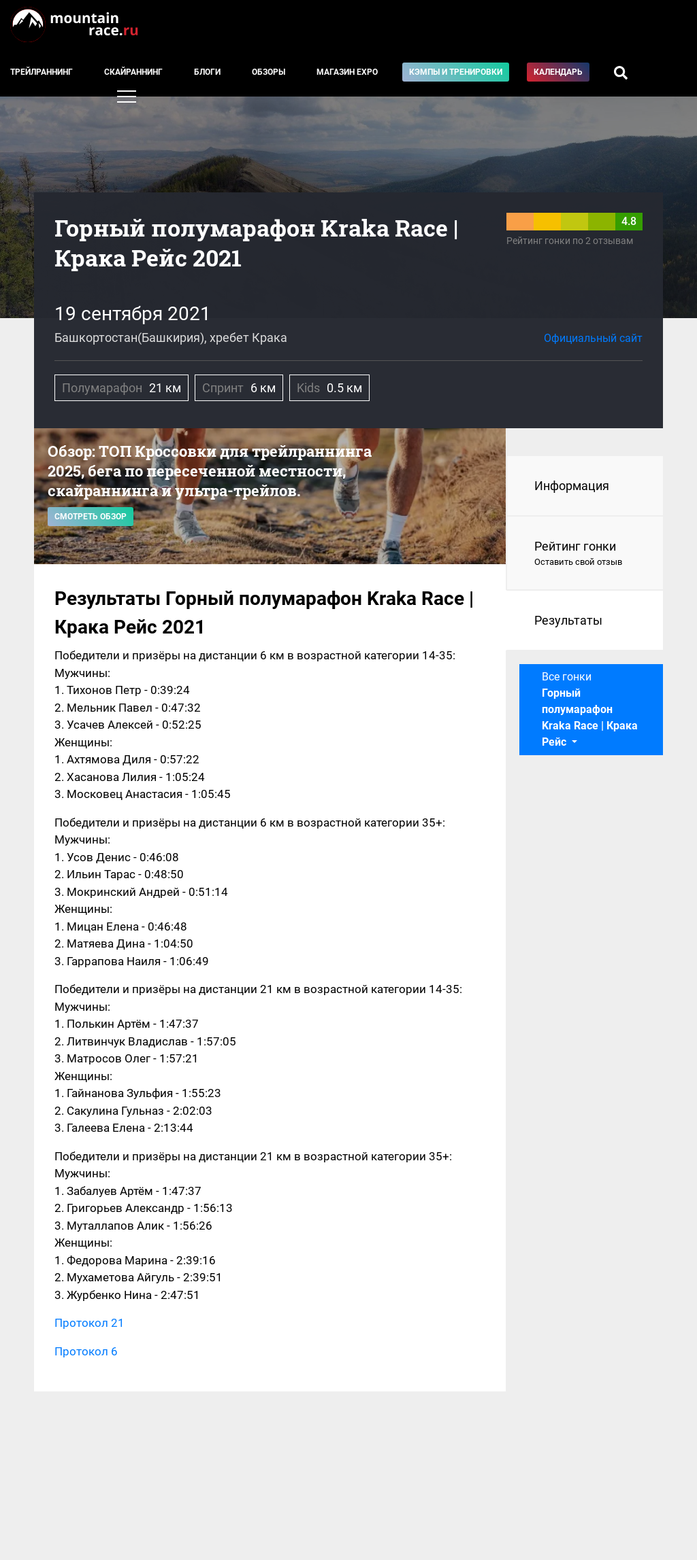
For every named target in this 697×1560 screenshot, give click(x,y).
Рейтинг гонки (585, 554)
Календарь (558, 72)
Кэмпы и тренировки (455, 72)
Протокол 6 (86, 1351)
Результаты (568, 620)
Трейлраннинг (41, 72)
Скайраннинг (133, 72)
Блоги (207, 72)
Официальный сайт (593, 338)
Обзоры (268, 72)
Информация (571, 486)
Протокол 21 (89, 1323)
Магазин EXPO (347, 72)
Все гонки (590, 709)
